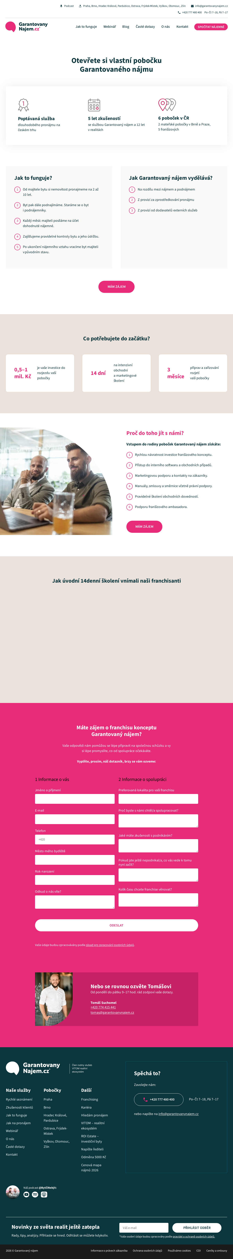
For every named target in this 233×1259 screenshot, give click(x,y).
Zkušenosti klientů (19, 1108)
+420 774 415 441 (103, 1007)
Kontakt (181, 27)
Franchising (89, 1100)
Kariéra (86, 1108)
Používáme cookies (179, 1251)
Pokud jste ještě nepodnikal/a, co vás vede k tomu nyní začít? (155, 863)
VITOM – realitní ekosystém (92, 1126)
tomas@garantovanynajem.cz (112, 1013)
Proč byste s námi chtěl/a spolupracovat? (148, 811)
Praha (83, 6)
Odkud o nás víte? (48, 892)
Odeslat (116, 926)
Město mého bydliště (50, 851)
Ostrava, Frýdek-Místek (142, 6)
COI (198, 1251)
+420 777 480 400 (191, 13)
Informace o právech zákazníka (109, 1251)
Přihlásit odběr (197, 1228)
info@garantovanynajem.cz (210, 6)
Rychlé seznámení (19, 1100)
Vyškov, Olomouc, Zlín (170, 6)
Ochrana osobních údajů (147, 1251)
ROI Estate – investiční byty (91, 1139)
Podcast (65, 6)
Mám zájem (117, 287)
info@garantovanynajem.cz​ (177, 1114)
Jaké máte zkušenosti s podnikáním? (145, 836)
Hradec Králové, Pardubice (112, 6)
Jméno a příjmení (48, 791)
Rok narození (44, 872)
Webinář (112, 27)
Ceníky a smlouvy (216, 1251)
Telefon (40, 831)
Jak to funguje (89, 27)
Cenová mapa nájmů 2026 (91, 1168)
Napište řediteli (92, 1149)
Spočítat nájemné (210, 27)
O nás (165, 27)
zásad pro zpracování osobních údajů (110, 945)
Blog (127, 27)
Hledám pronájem (94, 1115)
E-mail (40, 811)
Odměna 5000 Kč (93, 1157)
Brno (91, 6)
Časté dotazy (145, 27)
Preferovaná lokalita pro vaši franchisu (146, 791)
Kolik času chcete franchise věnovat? (145, 890)
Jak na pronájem (18, 1123)
